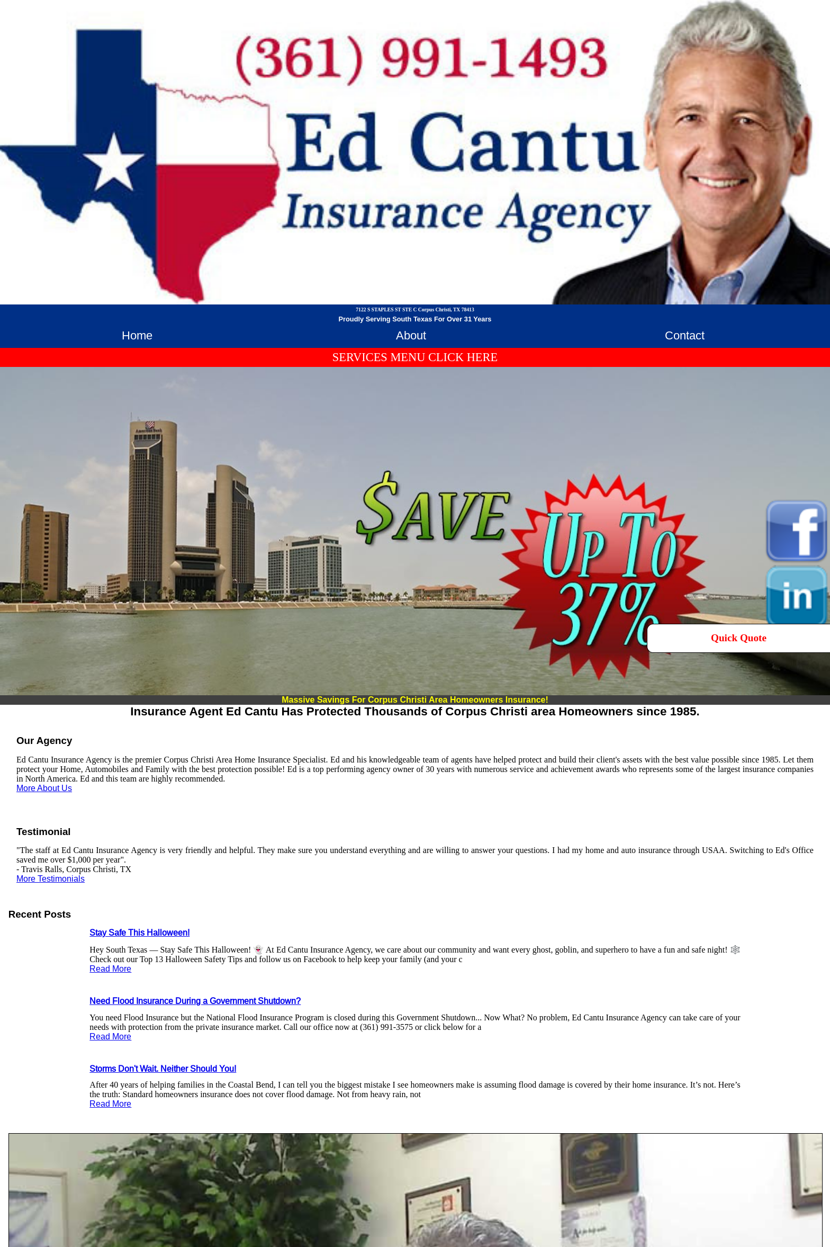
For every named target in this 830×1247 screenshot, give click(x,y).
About (411, 335)
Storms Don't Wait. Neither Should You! (162, 1068)
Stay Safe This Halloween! (139, 932)
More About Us (44, 788)
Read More (110, 968)
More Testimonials (50, 878)
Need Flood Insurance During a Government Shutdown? (195, 1001)
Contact (685, 335)
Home (137, 335)
